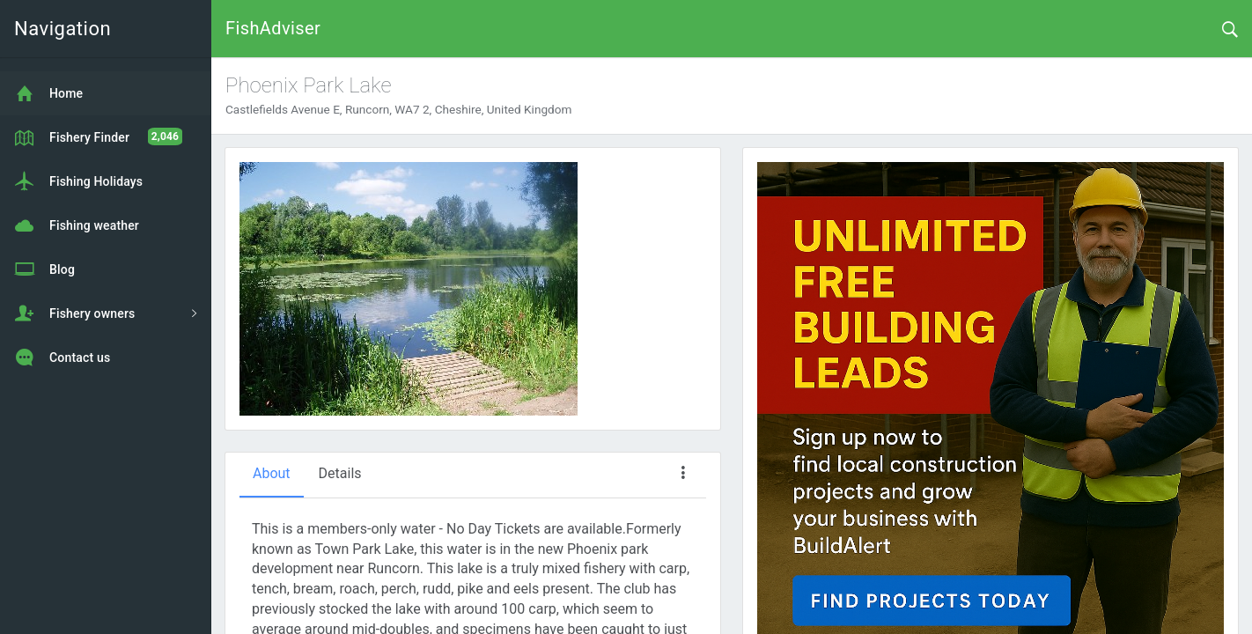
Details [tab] (340, 473)
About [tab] (272, 473)
